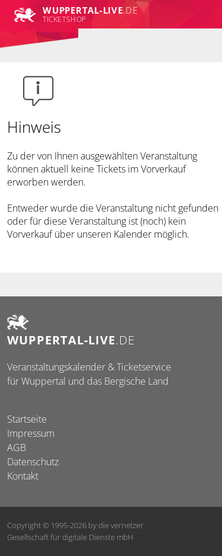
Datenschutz (33, 461)
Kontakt (22, 475)
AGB (16, 447)
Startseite (27, 419)
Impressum (30, 433)
